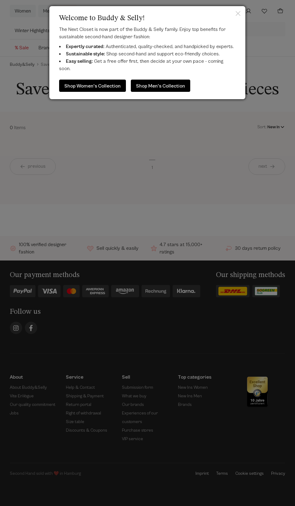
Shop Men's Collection (160, 86)
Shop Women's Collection (92, 86)
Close (238, 13)
